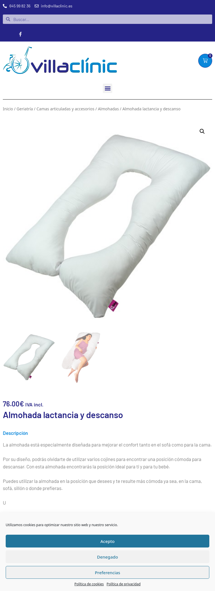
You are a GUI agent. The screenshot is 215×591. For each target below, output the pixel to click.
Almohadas (108, 108)
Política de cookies (89, 584)
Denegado (107, 557)
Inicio (8, 108)
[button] (107, 88)
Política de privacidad (124, 584)
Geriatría (24, 108)
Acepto (107, 541)
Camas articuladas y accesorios (65, 108)
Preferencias (107, 572)
